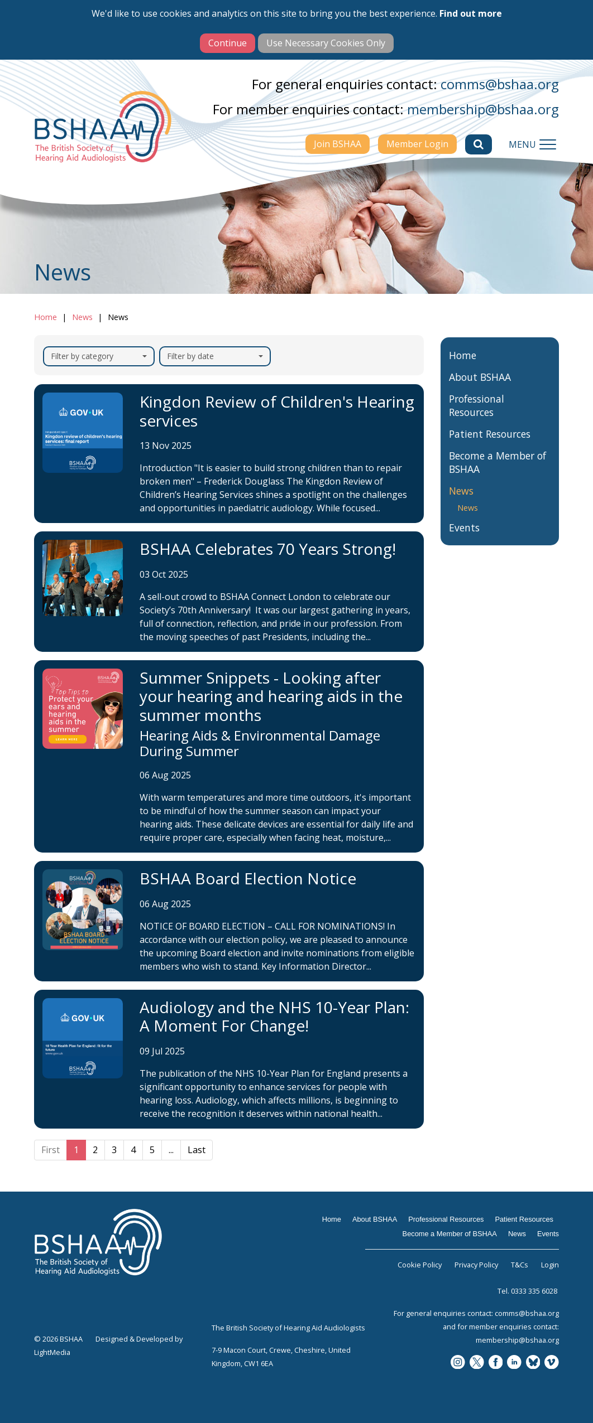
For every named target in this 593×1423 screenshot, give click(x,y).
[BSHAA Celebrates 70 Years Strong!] (229, 591)
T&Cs (519, 1265)
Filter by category (99, 356)
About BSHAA (480, 389)
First (50, 1150)
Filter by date (215, 356)
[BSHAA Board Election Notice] (229, 921)
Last (196, 1150)
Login (550, 1265)
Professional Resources (476, 417)
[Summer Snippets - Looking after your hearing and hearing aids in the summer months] (229, 756)
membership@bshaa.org (483, 109)
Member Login (417, 144)
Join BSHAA (337, 144)
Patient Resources (489, 446)
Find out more (470, 13)
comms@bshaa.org (500, 84)
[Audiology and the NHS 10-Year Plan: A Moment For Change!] (229, 1059)
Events (464, 539)
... (171, 1150)
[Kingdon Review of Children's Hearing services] (229, 453)
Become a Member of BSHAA (497, 474)
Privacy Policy (476, 1265)
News (82, 317)
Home (45, 317)
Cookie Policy (420, 1265)
